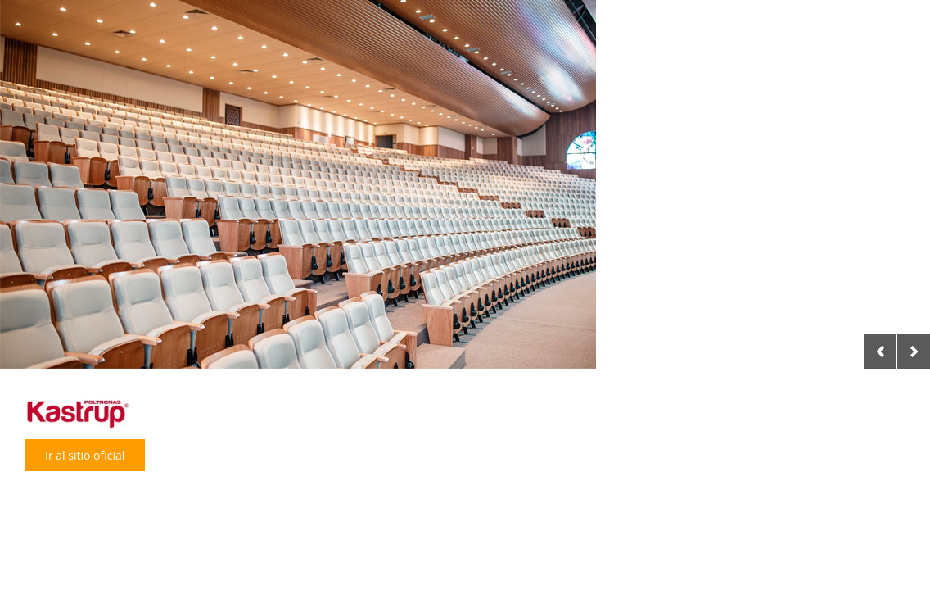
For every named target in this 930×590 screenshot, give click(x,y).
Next (913, 351)
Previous (880, 351)
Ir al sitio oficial (84, 455)
